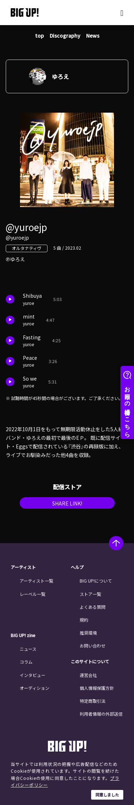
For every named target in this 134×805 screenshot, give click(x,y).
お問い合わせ (92, 645)
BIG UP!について (96, 581)
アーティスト (23, 567)
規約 (84, 620)
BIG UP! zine (23, 635)
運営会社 (88, 675)
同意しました (107, 794)
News (92, 35)
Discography (65, 35)
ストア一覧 (90, 594)
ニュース (28, 649)
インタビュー (32, 675)
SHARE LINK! (67, 503)
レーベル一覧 (32, 594)
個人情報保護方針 (97, 688)
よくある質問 (92, 607)
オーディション (34, 688)
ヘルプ (77, 567)
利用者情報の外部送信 (101, 714)
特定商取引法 (92, 701)
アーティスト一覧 (36, 581)
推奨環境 (88, 633)
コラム (26, 662)
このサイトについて (90, 661)
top (39, 35)
